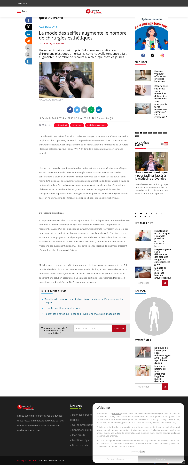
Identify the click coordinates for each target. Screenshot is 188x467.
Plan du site (78, 433)
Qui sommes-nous (82, 423)
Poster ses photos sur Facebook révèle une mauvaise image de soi (82, 313)
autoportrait (61, 124)
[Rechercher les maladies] (165, 282)
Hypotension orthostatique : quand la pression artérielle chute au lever (162, 238)
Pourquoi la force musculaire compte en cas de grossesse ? (160, 111)
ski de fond (77, 124)
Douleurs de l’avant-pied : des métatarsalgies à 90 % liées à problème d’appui (162, 354)
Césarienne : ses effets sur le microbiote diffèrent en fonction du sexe (161, 93)
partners (116, 413)
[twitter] (153, 55)
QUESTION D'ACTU (50, 18)
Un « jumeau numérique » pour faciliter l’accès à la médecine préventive (151, 175)
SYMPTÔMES (142, 339)
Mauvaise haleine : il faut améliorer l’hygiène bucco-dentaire (160, 373)
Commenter (104, 117)
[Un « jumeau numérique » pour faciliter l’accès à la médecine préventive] (151, 160)
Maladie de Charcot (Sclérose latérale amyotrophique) (163, 272)
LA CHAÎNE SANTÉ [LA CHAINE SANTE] (141, 144)
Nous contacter (81, 443)
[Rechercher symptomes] (165, 385)
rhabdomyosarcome (96, 124)
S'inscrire (119, 328)
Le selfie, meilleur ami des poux (63, 307)
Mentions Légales (82, 438)
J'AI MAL (140, 289)
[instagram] (162, 55)
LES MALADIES (143, 222)
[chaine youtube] (164, 144)
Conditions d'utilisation (85, 428)
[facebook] (143, 55)
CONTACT (22, 3)
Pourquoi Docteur (26, 459)
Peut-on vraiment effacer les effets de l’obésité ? (160, 76)
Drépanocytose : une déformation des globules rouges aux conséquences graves (162, 256)
